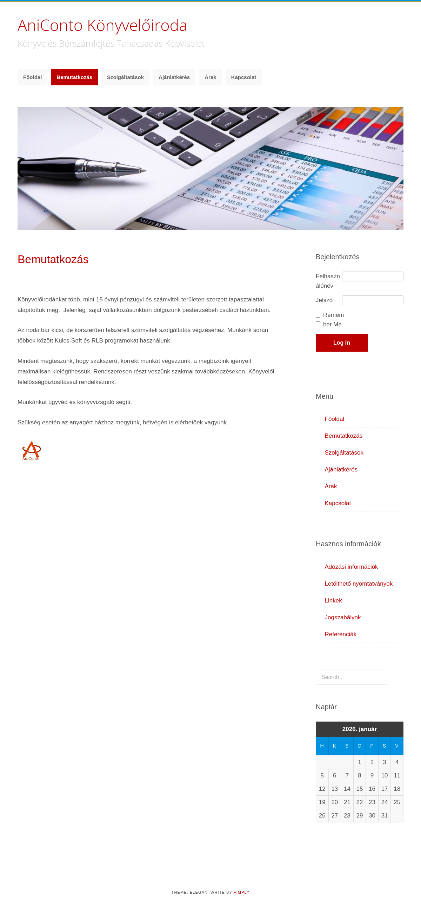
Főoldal (32, 77)
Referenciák (341, 634)
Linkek (333, 600)
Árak (210, 77)
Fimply (242, 892)
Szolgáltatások (125, 77)
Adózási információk (351, 566)
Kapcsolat (243, 77)
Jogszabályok (343, 617)
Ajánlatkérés (174, 77)
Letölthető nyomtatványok (359, 583)
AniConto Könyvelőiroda (102, 24)
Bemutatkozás (74, 77)
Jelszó (324, 300)
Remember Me (333, 320)
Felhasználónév (328, 281)
